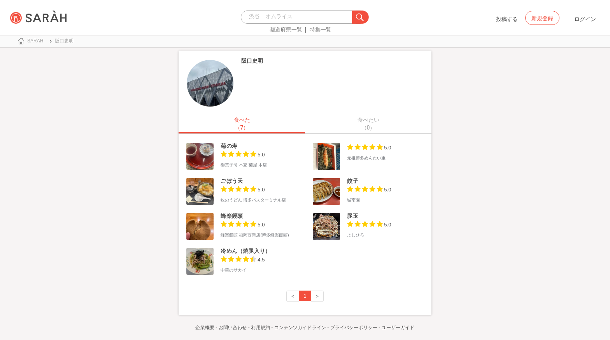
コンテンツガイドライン (300, 327)
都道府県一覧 (286, 29)
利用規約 (260, 327)
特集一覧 (320, 29)
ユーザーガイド (398, 327)
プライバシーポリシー (353, 327)
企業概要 (204, 327)
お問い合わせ (233, 327)
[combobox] (298, 17)
